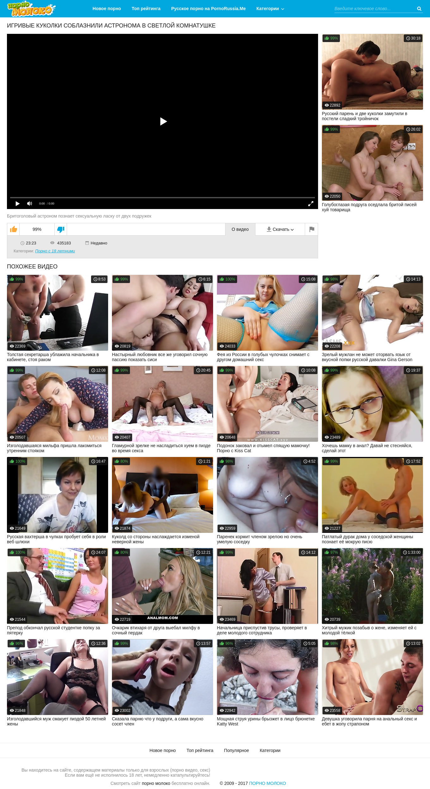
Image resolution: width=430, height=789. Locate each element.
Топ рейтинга (146, 8)
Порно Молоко (267, 783)
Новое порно (107, 8)
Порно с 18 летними (55, 251)
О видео (240, 229)
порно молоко (156, 783)
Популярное (236, 750)
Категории (267, 8)
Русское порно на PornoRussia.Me (208, 8)
